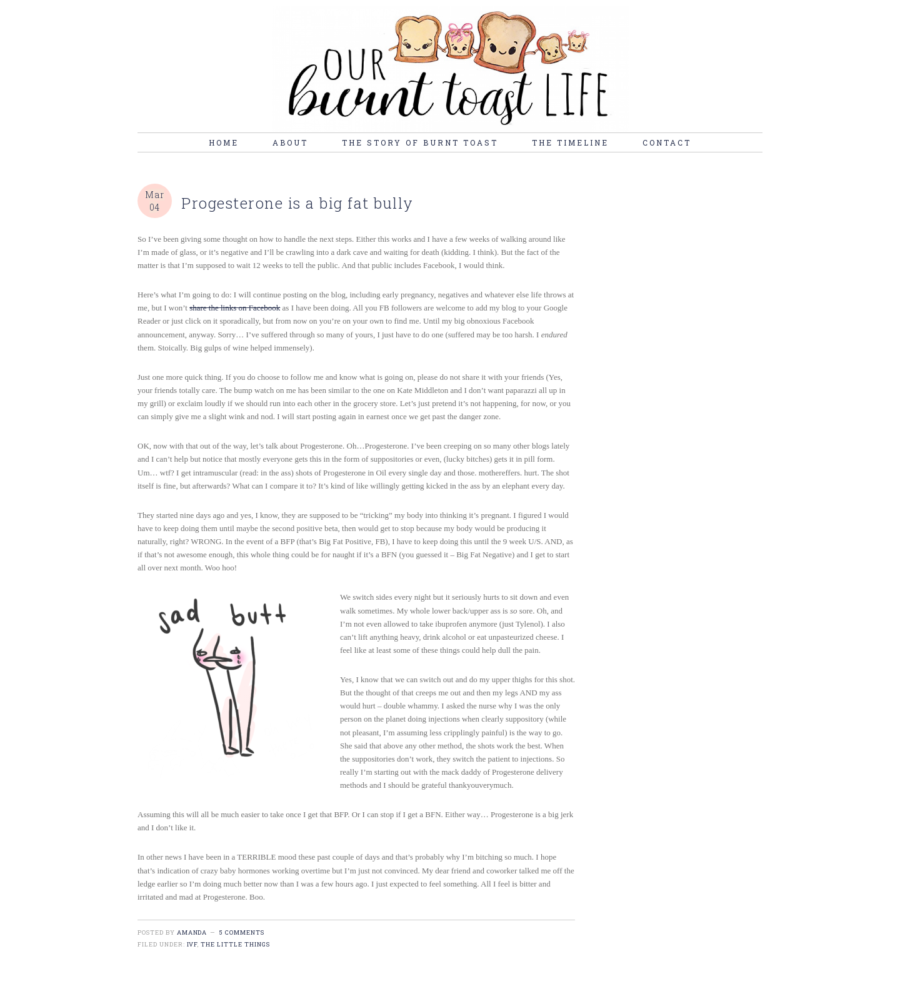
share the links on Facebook (234, 307)
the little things (235, 944)
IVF (192, 944)
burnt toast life (450, 69)
